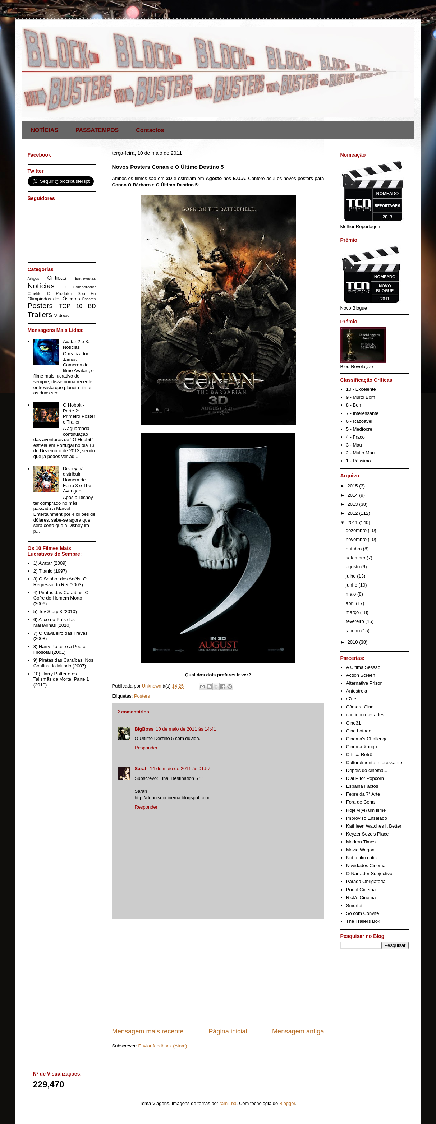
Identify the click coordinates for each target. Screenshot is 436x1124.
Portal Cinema (361, 889)
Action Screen (360, 675)
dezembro (357, 530)
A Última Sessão (363, 667)
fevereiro (355, 621)
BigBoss (144, 729)
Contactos (150, 130)
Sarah (141, 768)
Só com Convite (362, 913)
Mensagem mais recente (148, 1031)
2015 (353, 486)
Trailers (40, 314)
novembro (357, 539)
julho (351, 576)
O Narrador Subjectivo (369, 873)
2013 (353, 504)
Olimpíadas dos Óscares (54, 298)
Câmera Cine (360, 706)
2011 (353, 522)
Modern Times (361, 842)
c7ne (351, 699)
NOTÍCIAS (44, 130)
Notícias (41, 286)
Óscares (89, 299)
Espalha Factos (362, 786)
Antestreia (356, 691)
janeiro (353, 630)
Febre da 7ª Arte (363, 794)
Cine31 (353, 723)
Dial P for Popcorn (365, 778)
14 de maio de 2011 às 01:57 (180, 768)
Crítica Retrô (359, 754)
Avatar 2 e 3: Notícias (76, 344)
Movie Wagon (360, 849)
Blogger (287, 1103)
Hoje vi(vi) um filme (366, 810)
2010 (353, 642)
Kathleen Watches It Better (373, 826)
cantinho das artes (365, 714)
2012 (353, 513)
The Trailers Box (363, 921)
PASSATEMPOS (97, 130)
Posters (142, 696)
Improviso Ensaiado (366, 818)
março (353, 612)
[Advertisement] (218, 973)
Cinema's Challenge (367, 738)
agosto (353, 566)
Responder (146, 747)
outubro (354, 548)
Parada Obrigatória (366, 881)
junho (352, 585)
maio (351, 594)
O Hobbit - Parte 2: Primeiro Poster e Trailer (79, 413)
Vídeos (61, 315)
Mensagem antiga (298, 1031)
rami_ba (228, 1103)
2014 (353, 495)
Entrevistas (85, 278)
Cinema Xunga (361, 746)
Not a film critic (361, 857)
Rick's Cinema (361, 897)
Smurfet (354, 905)
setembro (356, 557)
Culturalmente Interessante (374, 762)
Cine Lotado (358, 731)
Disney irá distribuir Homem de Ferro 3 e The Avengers (77, 480)
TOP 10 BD (77, 306)
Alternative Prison (364, 683)
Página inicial (227, 1031)
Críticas (56, 278)
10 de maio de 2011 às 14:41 (186, 729)
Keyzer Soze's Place (367, 834)
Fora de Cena (360, 802)
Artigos (33, 279)
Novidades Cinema (366, 865)
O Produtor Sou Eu (71, 293)
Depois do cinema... (366, 770)
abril (351, 603)
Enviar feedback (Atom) (162, 1046)
